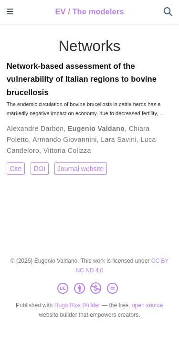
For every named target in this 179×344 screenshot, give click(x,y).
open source (147, 305)
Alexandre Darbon (35, 128)
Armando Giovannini (64, 139)
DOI (39, 168)
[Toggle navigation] (10, 12)
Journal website (80, 168)
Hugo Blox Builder (77, 305)
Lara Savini (119, 139)
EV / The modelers (89, 11)
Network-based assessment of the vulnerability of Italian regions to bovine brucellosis (82, 79)
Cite (15, 168)
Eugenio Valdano (96, 128)
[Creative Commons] (89, 288)
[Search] (168, 12)
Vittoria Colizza (67, 150)
